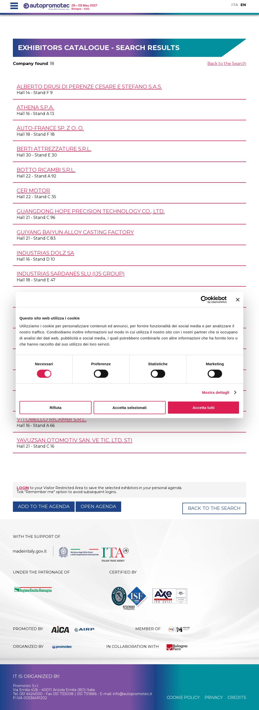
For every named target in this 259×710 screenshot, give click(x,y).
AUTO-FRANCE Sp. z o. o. (50, 128)
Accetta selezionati (129, 407)
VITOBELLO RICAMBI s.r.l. (52, 419)
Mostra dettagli (215, 392)
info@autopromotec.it (132, 694)
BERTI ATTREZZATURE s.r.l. (54, 149)
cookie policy (183, 697)
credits (237, 697)
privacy (214, 697)
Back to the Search (226, 63)
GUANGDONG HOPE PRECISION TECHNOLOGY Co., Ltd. (91, 211)
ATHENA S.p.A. (35, 107)
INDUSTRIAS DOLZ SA (45, 253)
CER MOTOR (33, 190)
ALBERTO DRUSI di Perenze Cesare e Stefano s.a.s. (89, 86)
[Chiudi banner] (238, 299)
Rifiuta (55, 407)
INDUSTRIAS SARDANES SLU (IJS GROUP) (71, 273)
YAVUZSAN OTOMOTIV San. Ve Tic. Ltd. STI (74, 440)
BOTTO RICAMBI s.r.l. (46, 170)
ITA (234, 4)
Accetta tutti (203, 407)
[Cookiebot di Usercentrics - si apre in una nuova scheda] (204, 299)
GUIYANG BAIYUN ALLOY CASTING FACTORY (75, 232)
